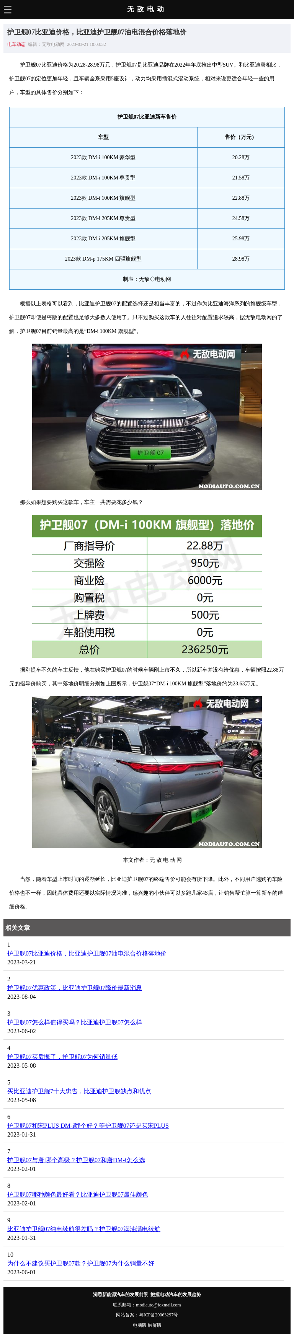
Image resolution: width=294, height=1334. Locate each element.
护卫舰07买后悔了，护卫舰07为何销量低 (62, 1057)
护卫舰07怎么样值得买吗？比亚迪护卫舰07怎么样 (74, 1022)
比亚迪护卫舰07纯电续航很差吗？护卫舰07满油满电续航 (83, 1229)
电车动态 (16, 44)
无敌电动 (147, 9)
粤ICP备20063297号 (158, 1315)
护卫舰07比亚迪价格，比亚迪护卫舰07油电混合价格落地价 (87, 953)
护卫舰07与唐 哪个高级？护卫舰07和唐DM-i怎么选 (76, 1160)
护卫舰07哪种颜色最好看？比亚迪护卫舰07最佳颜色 (77, 1194)
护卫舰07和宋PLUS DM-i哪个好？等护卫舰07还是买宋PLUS (88, 1125)
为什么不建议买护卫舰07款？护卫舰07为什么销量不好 (80, 1263)
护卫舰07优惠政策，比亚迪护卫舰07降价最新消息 (74, 988)
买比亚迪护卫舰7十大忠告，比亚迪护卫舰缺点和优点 (79, 1091)
